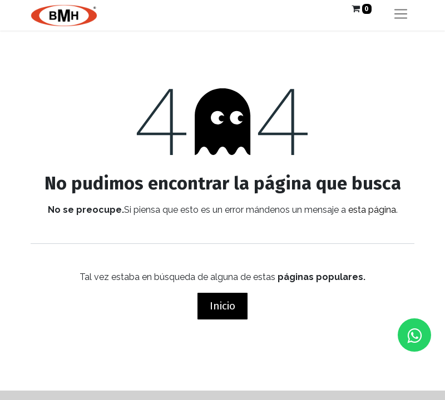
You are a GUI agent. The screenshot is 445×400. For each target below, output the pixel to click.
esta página (372, 209)
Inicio (222, 305)
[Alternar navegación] (400, 15)
